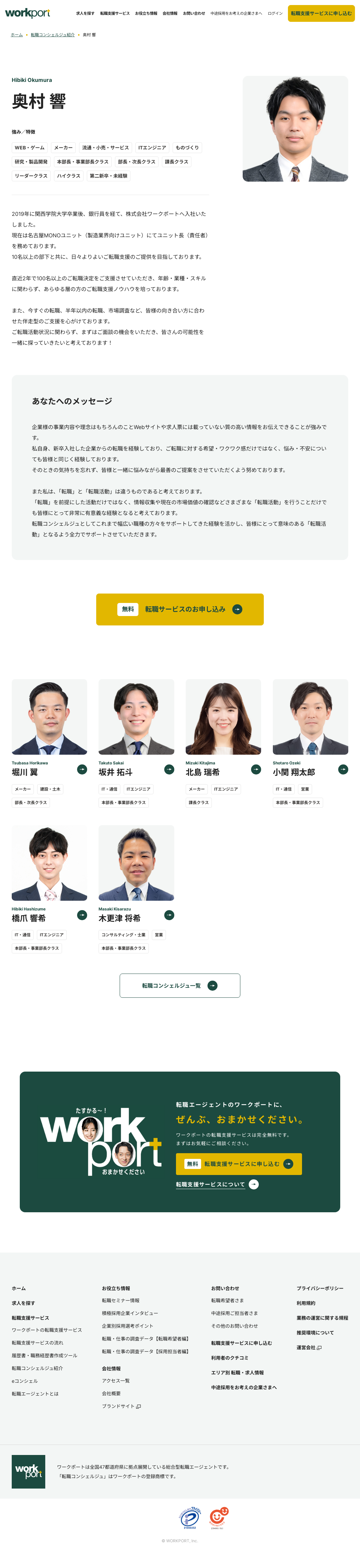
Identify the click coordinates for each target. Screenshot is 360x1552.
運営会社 (309, 1347)
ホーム (17, 34)
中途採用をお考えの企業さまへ (244, 1387)
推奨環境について (315, 1332)
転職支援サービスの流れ (37, 1343)
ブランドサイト (121, 1406)
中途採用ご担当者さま (234, 1313)
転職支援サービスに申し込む (241, 1343)
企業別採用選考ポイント (128, 1326)
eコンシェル (25, 1381)
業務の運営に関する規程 (322, 1318)
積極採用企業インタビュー (130, 1313)
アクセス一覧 (116, 1380)
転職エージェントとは (35, 1394)
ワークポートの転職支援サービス (47, 1330)
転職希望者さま (227, 1300)
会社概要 (111, 1393)
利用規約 (306, 1303)
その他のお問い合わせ (234, 1326)
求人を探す (23, 1303)
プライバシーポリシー (320, 1288)
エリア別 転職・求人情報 (237, 1372)
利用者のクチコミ (230, 1358)
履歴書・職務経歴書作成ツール (44, 1355)
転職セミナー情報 (120, 1300)
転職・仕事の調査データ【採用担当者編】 (146, 1351)
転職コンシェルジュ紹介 (53, 34)
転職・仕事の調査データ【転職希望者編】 (146, 1339)
